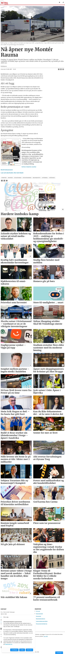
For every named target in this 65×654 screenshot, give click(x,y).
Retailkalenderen (40, 618)
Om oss (38, 611)
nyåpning (52, 177)
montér (10, 177)
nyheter (3, 177)
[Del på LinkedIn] (61, 69)
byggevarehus (27, 177)
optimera (45, 177)
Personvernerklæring (41, 623)
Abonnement (39, 613)
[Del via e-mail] (63, 69)
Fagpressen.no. (8, 644)
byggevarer (17, 177)
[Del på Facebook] (59, 69)
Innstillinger (59, 652)
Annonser (38, 616)
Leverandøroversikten (42, 621)
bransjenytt (36, 177)
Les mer (46, 636)
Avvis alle (29, 649)
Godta (22, 649)
